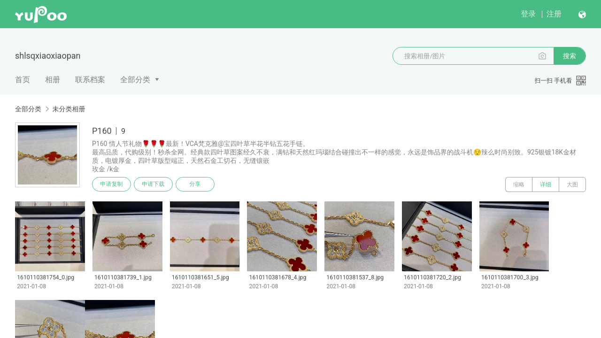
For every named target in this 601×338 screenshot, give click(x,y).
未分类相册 (68, 109)
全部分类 (135, 79)
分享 (196, 184)
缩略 (518, 184)
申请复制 (111, 184)
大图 (572, 184)
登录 (528, 13)
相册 (52, 79)
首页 (22, 79)
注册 (554, 13)
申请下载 (154, 184)
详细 (545, 184)
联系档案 (90, 79)
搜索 (569, 56)
